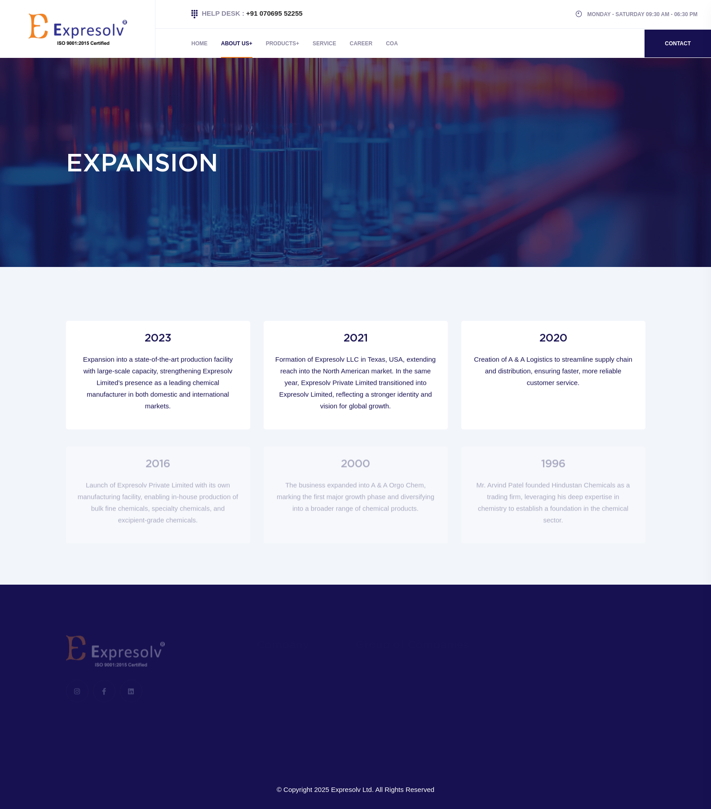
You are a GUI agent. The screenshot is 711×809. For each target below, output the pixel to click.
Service (324, 43)
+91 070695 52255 (274, 13)
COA (392, 43)
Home (199, 43)
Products (281, 43)
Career (361, 43)
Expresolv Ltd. (352, 789)
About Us (235, 43)
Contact (678, 43)
